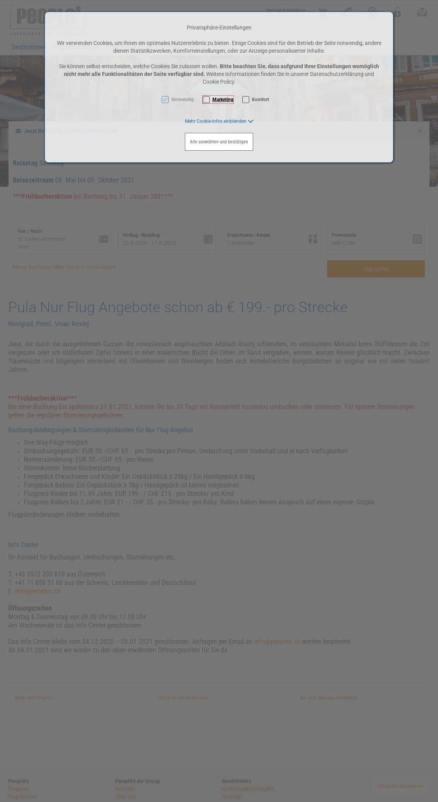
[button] (219, 121)
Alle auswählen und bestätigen (219, 142)
